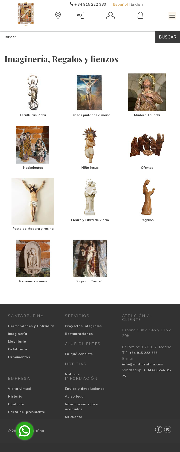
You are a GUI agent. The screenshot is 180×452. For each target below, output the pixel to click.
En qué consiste (79, 354)
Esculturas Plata (33, 115)
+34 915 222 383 (143, 353)
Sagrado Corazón (90, 281)
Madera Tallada (147, 115)
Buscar (167, 37)
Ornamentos (19, 357)
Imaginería (17, 334)
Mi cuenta (73, 417)
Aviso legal (75, 396)
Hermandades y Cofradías (31, 326)
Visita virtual (19, 389)
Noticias (72, 374)
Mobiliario (17, 341)
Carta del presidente (26, 412)
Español (120, 4)
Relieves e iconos (33, 281)
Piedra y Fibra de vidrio (90, 220)
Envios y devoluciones (84, 389)
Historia (15, 396)
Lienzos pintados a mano (90, 115)
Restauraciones (79, 334)
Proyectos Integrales (83, 326)
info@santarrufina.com (142, 364)
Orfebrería (17, 349)
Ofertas (147, 167)
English (137, 4)
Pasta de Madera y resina (33, 228)
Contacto (16, 404)
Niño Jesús (89, 167)
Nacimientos (33, 167)
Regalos (147, 220)
